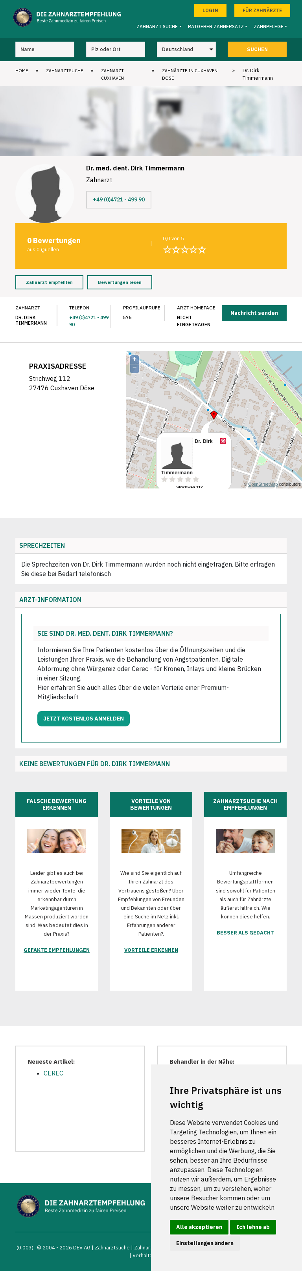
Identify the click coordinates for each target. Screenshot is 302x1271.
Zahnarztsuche (64, 70)
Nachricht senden (254, 312)
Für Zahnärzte (262, 10)
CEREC (53, 1073)
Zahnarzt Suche (157, 26)
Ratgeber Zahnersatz (216, 26)
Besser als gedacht (245, 932)
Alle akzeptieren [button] (199, 1227)
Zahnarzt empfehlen (49, 282)
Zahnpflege (269, 26)
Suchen (257, 49)
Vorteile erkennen (151, 950)
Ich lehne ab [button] (253, 1227)
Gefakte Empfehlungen (57, 950)
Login (210, 10)
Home (21, 70)
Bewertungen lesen (120, 282)
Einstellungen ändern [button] (205, 1243)
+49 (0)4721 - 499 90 (119, 199)
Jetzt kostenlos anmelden (83, 718)
